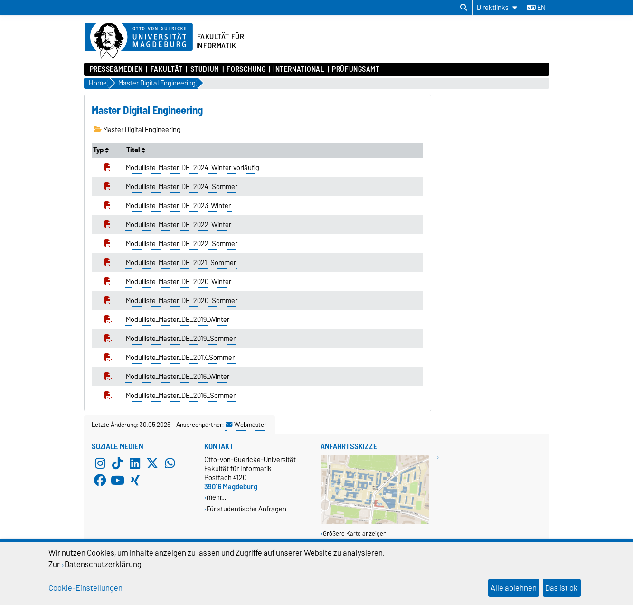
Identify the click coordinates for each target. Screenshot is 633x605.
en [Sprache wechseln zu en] (536, 7)
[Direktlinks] (497, 7)
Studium (204, 69)
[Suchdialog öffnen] (463, 7)
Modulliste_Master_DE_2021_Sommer (181, 262)
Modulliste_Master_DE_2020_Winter (178, 281)
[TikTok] (117, 463)
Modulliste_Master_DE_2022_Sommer (181, 243)
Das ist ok (561, 588)
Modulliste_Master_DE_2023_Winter (178, 205)
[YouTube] (117, 480)
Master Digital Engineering (137, 129)
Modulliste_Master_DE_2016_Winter (177, 376)
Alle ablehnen (514, 588)
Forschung (246, 69)
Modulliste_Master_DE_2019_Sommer (181, 338)
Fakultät (167, 69)
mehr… (216, 497)
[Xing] (134, 480)
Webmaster (246, 424)
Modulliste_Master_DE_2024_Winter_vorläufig (192, 167)
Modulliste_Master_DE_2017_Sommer (180, 357)
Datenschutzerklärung (103, 564)
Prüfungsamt (355, 69)
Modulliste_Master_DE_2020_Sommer (181, 300)
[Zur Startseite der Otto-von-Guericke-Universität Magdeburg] (138, 41)
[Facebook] (100, 480)
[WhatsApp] (170, 463)
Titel (135, 150)
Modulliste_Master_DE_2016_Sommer (181, 395)
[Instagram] (100, 463)
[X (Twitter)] (152, 463)
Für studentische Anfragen (246, 509)
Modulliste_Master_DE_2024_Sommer (181, 186)
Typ (101, 150)
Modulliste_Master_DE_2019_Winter (177, 319)
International (298, 69)
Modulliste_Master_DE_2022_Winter (178, 224)
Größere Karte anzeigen (355, 534)
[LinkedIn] (134, 463)
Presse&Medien (116, 69)
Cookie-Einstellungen (85, 588)
